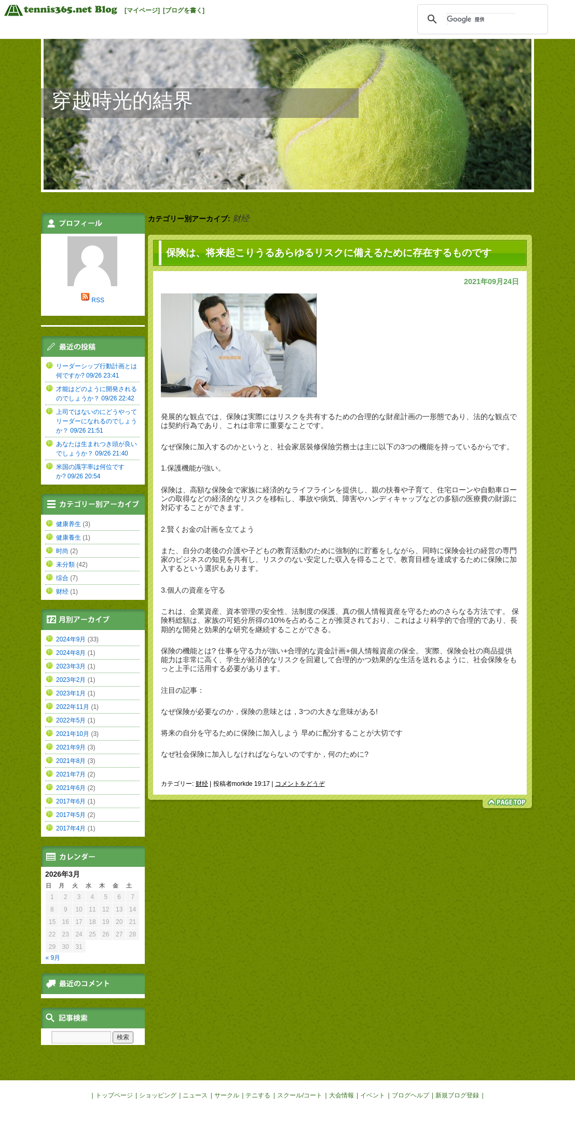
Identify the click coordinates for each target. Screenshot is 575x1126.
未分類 (65, 564)
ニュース (195, 1095)
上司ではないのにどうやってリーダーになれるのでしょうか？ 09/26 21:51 (96, 421)
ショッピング (157, 1095)
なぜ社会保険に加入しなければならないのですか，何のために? (264, 754)
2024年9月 (71, 639)
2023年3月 (71, 666)
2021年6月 (71, 788)
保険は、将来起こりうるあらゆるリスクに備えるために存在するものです (328, 252)
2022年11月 (72, 707)
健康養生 (68, 537)
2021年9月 (71, 747)
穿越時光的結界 (122, 100)
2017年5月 (71, 815)
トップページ (114, 1095)
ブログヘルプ (410, 1095)
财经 (202, 783)
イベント (372, 1095)
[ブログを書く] (183, 10)
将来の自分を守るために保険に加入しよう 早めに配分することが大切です (282, 733)
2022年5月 (71, 720)
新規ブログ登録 (457, 1095)
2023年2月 (71, 679)
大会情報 (341, 1095)
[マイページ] (142, 10)
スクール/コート (299, 1095)
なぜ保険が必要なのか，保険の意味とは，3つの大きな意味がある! (269, 711)
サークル (226, 1095)
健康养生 (68, 524)
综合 (62, 578)
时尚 (62, 551)
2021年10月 (72, 734)
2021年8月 (71, 761)
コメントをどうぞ (300, 783)
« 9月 (53, 957)
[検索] (481, 19)
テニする (257, 1095)
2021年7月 (71, 774)
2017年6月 (71, 801)
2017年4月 (71, 828)
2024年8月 (71, 652)
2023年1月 (71, 693)
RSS (97, 300)
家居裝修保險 (313, 447)
